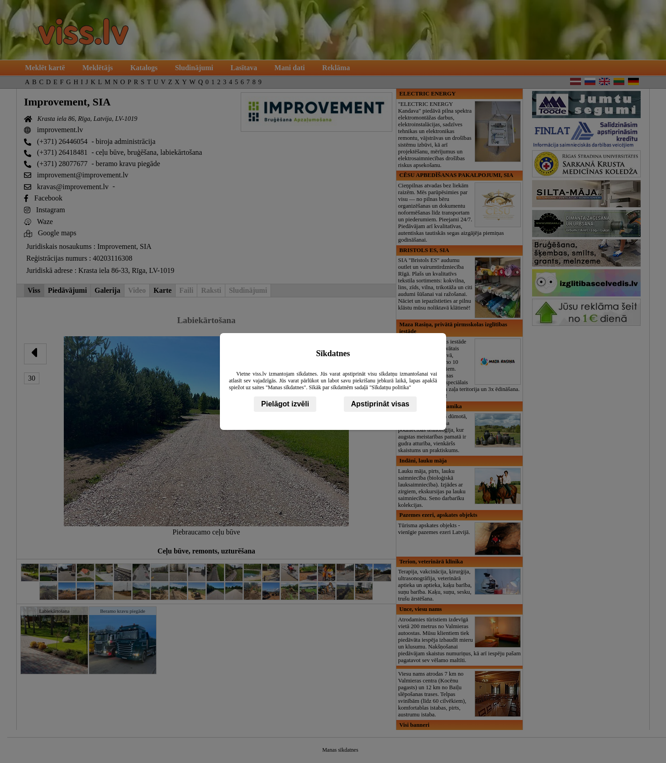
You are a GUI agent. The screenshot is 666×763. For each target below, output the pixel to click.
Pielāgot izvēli (285, 404)
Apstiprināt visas (380, 404)
